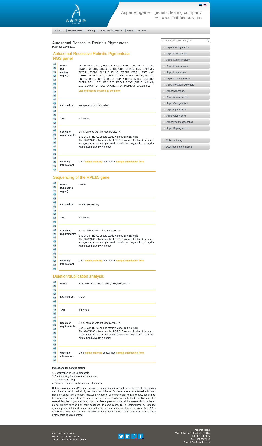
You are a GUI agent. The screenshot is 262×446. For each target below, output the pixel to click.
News (130, 30)
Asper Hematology (176, 72)
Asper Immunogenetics (178, 78)
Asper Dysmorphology (178, 59)
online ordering (93, 161)
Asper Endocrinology (177, 66)
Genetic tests (75, 30)
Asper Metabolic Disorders (180, 84)
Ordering (90, 30)
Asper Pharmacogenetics (179, 122)
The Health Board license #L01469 (69, 439)
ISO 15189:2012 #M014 (63, 433)
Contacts (141, 30)
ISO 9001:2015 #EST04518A (66, 436)
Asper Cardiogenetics (177, 47)
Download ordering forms (179, 146)
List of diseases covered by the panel (99, 90)
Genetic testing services (111, 30)
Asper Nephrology (175, 91)
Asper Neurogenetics (177, 97)
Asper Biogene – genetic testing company (161, 12)
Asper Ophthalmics (176, 109)
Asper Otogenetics (176, 115)
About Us (60, 30)
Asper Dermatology (176, 53)
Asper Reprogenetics (177, 128)
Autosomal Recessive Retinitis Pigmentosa (90, 43)
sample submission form (130, 161)
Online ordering (174, 140)
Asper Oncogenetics (177, 103)
